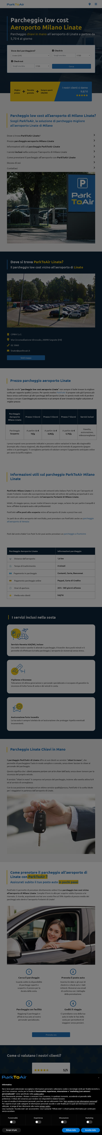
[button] (99, 1078)
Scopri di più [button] (11, 1130)
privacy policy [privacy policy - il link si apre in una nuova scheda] (45, 1106)
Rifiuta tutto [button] (71, 1130)
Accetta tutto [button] (90, 1130)
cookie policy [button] (39, 1094)
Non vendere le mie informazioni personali (80, 1101)
